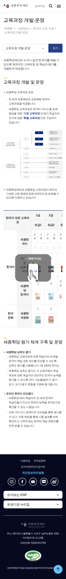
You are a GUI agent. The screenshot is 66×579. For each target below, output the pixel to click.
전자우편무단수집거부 (33, 467)
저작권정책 (40, 461)
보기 (55, 48)
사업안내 (23, 28)
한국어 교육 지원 (43, 28)
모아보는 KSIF (17, 495)
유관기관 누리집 (18, 504)
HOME (8, 28)
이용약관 (25, 461)
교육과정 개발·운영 (16, 32)
